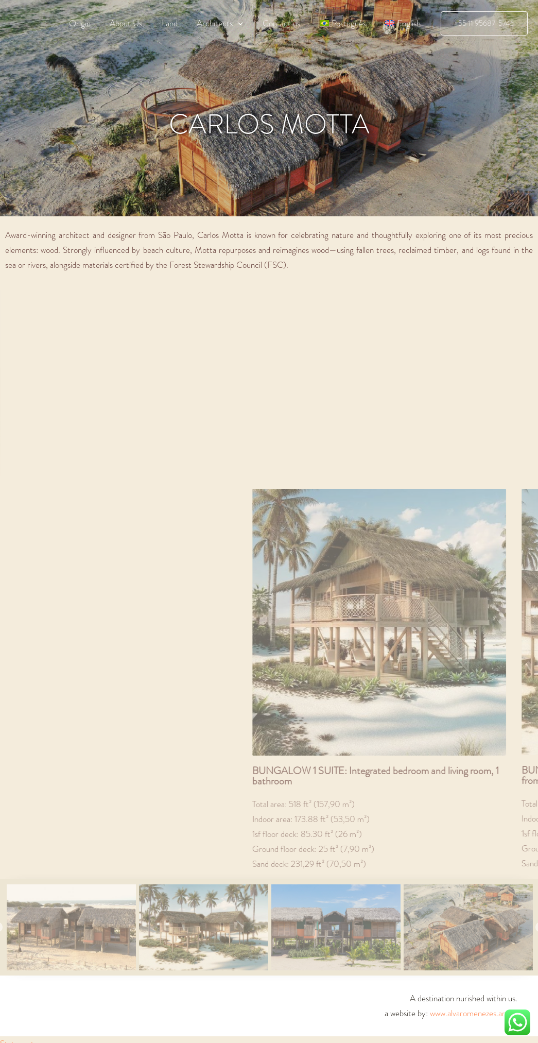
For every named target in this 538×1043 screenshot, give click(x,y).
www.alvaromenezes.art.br (473, 1013)
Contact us (286, 23)
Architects (226, 23)
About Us (136, 23)
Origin (91, 23)
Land (178, 23)
